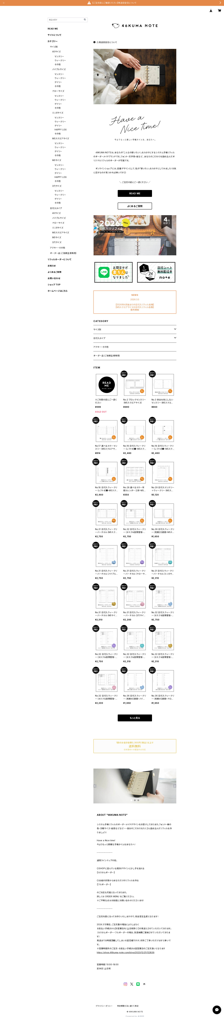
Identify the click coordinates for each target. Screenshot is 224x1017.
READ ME (135, 193)
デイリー (58, 82)
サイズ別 (97, 329)
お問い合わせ (54, 278)
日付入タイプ (99, 338)
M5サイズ (56, 160)
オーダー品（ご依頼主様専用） (106, 355)
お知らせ (52, 265)
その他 (58, 64)
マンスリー (59, 56)
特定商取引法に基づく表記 (128, 1006)
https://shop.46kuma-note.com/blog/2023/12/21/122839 (125, 952)
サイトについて (54, 35)
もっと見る (135, 718)
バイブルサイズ (59, 69)
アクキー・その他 (100, 347)
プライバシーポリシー (104, 1006)
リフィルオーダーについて (59, 259)
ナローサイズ (58, 91)
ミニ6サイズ (57, 113)
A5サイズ (56, 51)
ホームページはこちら (58, 291)
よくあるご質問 (135, 206)
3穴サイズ (56, 186)
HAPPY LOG (61, 129)
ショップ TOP (54, 284)
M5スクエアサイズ (60, 138)
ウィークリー (60, 60)
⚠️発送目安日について (105, 42)
